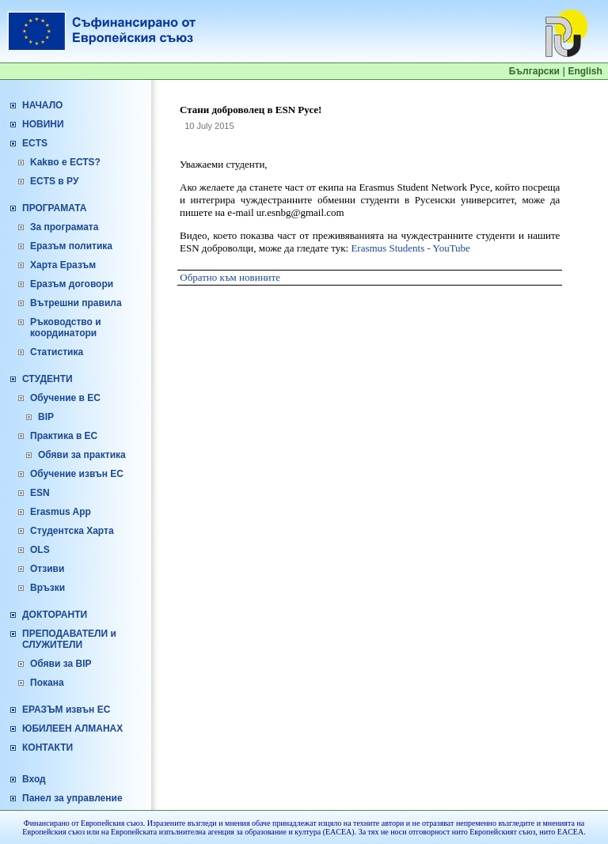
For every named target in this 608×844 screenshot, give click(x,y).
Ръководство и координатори (65, 327)
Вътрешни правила (76, 302)
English (585, 71)
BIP (46, 416)
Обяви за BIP (61, 663)
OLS (40, 549)
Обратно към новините (230, 277)
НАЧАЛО (42, 105)
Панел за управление (72, 798)
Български (534, 71)
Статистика (56, 352)
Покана (47, 682)
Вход (34, 779)
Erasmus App (60, 511)
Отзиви (47, 568)
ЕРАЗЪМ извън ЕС (66, 709)
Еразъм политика (71, 246)
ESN (40, 492)
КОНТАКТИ (47, 747)
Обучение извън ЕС (77, 473)
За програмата (64, 227)
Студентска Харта (72, 530)
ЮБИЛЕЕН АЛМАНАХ (72, 728)
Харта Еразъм (63, 265)
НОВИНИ (43, 124)
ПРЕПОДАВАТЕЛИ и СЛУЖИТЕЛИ (69, 639)
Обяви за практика (82, 454)
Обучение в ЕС (65, 397)
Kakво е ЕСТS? (65, 162)
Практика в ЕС (63, 435)
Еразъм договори (71, 284)
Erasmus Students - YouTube (410, 248)
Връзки (47, 587)
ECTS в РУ (54, 181)
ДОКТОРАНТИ (54, 614)
